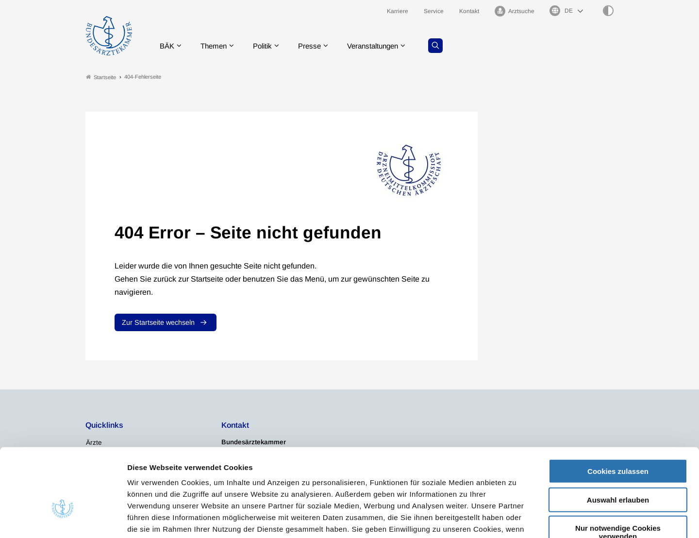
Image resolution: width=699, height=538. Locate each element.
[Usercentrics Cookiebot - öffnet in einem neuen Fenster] (62, 519)
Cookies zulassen (618, 410)
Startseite (101, 77)
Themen (216, 46)
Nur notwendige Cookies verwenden (618, 471)
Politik (267, 46)
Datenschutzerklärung (304, 479)
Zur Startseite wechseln (158, 322)
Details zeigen (516, 519)
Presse (316, 46)
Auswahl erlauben (618, 439)
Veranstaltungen (383, 46)
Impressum (372, 479)
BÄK (168, 46)
